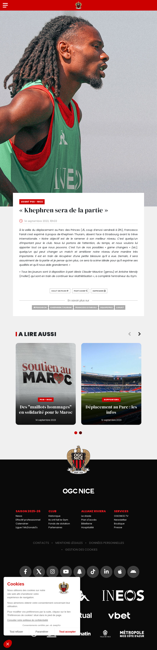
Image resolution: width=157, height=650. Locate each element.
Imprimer (99, 290)
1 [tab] (76, 433)
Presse (118, 527)
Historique (54, 516)
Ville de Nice (105, 633)
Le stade (86, 516)
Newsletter (120, 519)
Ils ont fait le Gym (58, 519)
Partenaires (55, 527)
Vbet (119, 615)
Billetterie (86, 523)
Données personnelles (106, 543)
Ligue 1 (120, 307)
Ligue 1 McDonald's (27, 527)
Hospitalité (87, 527)
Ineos (123, 595)
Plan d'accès (89, 519)
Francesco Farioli (86, 307)
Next (139, 334)
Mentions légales (69, 543)
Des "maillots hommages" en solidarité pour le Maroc (46, 384)
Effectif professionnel (28, 519)
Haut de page (60, 290)
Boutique (119, 523)
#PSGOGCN (40, 307)
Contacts (41, 543)
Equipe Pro (106, 307)
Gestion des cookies (81, 549)
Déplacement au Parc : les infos (111, 384)
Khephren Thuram (61, 307)
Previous (129, 334)
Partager (80, 290)
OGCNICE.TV (121, 516)
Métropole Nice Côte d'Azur (132, 633)
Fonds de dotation (59, 523)
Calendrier (22, 523)
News (19, 516)
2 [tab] (81, 433)
